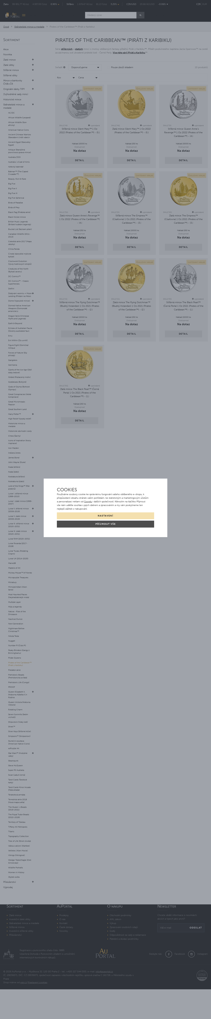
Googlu (88, 501)
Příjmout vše (105, 524)
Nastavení (105, 515)
